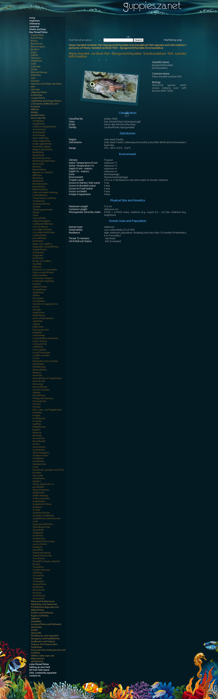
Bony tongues (38, 46)
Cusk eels (35, 66)
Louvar (36, 358)
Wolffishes (38, 587)
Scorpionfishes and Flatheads (46, 624)
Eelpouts (37, 267)
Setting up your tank (39, 667)
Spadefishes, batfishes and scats (46, 520)
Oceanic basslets (41, 390)
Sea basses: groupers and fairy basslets (48, 471)
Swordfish (38, 550)
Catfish (34, 55)
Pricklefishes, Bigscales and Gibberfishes (45, 609)
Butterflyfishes (40, 189)
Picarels (36, 407)
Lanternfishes (38, 98)
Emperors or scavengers (45, 269)
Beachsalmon (39, 169)
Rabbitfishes (39, 427)
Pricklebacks (39, 418)
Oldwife (36, 392)
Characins (36, 58)
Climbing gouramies (43, 209)
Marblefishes (39, 367)
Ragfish (36, 430)
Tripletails (37, 578)
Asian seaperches (42, 141)
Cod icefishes (39, 218)
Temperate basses (42, 553)
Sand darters (39, 447)
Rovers (36, 444)
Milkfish (35, 109)
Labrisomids (39, 335)
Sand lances (39, 450)
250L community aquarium (42, 673)
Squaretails (38, 530)
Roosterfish (39, 438)
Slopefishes (39, 493)
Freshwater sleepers (43, 278)
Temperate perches (42, 555)
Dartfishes (38, 241)
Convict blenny (40, 227)
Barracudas (38, 164)
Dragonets (38, 255)
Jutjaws (36, 324)
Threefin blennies (41, 570)
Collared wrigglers (42, 221)
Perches (37, 404)
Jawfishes (38, 321)
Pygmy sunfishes (40, 616)
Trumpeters (38, 581)
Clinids (36, 212)
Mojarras (37, 372)
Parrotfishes (39, 395)
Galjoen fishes (40, 287)
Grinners (35, 81)
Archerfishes (39, 129)
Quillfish (37, 424)
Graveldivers (39, 301)
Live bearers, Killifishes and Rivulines (44, 105)
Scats (35, 467)
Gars (33, 78)
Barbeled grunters (42, 158)
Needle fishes (38, 115)
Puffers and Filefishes (42, 613)
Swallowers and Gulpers (43, 641)
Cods (33, 64)
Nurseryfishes (40, 387)
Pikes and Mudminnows (43, 601)
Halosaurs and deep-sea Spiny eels (46, 85)
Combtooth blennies (43, 224)
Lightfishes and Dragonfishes (46, 101)
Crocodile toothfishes (44, 232)
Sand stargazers (41, 453)
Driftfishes (38, 258)
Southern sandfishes (43, 515)
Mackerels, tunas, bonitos (45, 361)
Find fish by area (173, 40)
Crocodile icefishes (42, 229)
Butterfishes (39, 187)
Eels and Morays (39, 72)
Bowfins (35, 49)
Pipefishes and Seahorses (44, 604)
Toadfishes (36, 647)
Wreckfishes (39, 596)
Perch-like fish (38, 118)
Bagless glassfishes (43, 149)
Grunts (36, 307)
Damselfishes (39, 238)
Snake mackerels (41, 498)
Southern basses (41, 513)
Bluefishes (38, 178)
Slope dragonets (41, 490)
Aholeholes (38, 121)
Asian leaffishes (41, 138)
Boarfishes (38, 181)
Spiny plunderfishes (43, 524)
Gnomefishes (39, 290)
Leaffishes (38, 347)
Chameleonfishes (41, 204)
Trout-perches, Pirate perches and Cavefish (48, 652)
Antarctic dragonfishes (44, 126)
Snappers (37, 507)
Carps (34, 52)
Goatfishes (38, 292)
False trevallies (40, 275)
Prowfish (37, 421)
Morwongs (38, 384)
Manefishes (38, 364)
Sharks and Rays (37, 29)
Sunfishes (38, 535)
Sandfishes (38, 461)
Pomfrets (37, 412)
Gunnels (37, 310)
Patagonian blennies (43, 398)
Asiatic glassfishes (42, 144)
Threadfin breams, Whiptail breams (46, 563)
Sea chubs (38, 475)
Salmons (35, 618)
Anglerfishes (37, 35)
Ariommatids (39, 132)
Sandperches (39, 464)
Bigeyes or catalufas (43, 172)
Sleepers (37, 481)
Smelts (34, 630)
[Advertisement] (130, 27)
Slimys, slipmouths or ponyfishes (43, 486)
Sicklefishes (39, 478)
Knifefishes (36, 95)
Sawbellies (36, 621)
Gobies (36, 295)
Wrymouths (39, 598)
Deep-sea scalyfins (42, 244)
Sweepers (37, 547)
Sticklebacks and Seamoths (45, 636)
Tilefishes (37, 573)
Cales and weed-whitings (45, 192)
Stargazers (38, 533)
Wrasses (37, 593)
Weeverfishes (40, 584)
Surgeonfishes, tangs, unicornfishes (44, 543)
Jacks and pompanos (43, 318)
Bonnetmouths (40, 184)
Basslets (37, 167)
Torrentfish (38, 575)
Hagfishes (34, 21)
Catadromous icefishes (44, 198)
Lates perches (40, 344)
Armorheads (39, 135)
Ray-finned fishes (38, 32)
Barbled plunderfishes (44, 161)
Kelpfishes (38, 327)
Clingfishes (36, 61)
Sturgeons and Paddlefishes (45, 638)
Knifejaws (37, 332)
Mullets (34, 112)
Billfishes (37, 175)
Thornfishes (39, 558)
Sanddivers (38, 458)
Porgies (36, 415)
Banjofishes (39, 155)
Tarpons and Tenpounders (44, 644)
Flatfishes (36, 75)
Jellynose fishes (39, 92)
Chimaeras (34, 24)
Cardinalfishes (40, 195)
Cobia (35, 215)
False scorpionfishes (43, 272)
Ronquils (37, 435)
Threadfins (38, 567)
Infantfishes (39, 315)
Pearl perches (39, 401)
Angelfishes (39, 124)
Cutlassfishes (40, 235)
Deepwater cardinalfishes (45, 247)
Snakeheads (39, 501)
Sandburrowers (40, 455)
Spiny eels (36, 633)
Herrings (35, 89)
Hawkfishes (39, 312)
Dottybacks (38, 252)
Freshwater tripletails (43, 281)
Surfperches (39, 538)
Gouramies (38, 298)
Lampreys (34, 26)
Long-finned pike (41, 352)
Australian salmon (42, 147)
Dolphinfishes (40, 249)
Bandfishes (38, 152)
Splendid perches (41, 527)
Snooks (36, 510)
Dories (34, 69)
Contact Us (34, 676)
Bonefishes (36, 44)
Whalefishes (37, 661)
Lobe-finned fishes (39, 664)
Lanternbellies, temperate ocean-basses (45, 340)
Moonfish (37, 375)
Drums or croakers (42, 261)
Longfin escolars (41, 355)
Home (32, 18)
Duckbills (37, 264)
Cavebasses (39, 201)
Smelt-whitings (40, 495)
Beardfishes (37, 38)
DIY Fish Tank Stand (39, 670)
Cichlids (36, 207)
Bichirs (34, 41)
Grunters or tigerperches (45, 304)
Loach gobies (39, 350)
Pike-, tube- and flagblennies (47, 410)
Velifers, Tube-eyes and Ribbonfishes (42, 657)
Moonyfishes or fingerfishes (47, 378)
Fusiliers (37, 284)
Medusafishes (40, 370)
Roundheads (39, 441)
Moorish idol (39, 381)
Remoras (37, 433)
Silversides (36, 627)
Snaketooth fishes (42, 504)
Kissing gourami (41, 330)
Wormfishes (39, 590)
